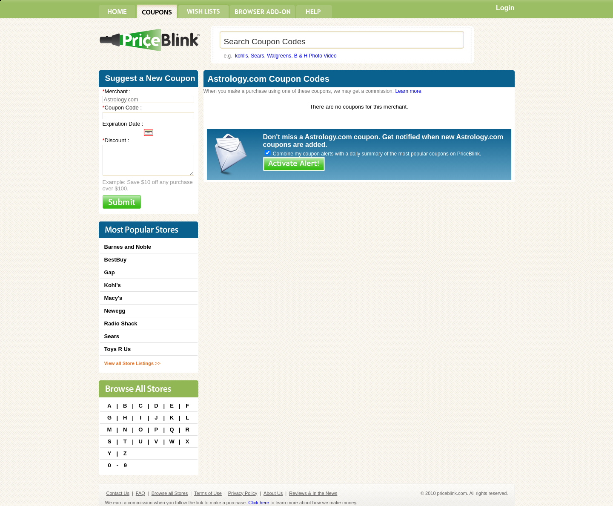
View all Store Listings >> (132, 363)
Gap (109, 272)
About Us (273, 493)
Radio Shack (120, 323)
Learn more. (409, 91)
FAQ (140, 493)
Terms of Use (208, 493)
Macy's (113, 298)
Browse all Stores (170, 493)
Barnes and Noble (128, 247)
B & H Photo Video (315, 56)
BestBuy (115, 259)
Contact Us (117, 493)
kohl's (241, 56)
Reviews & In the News (313, 493)
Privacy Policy (242, 493)
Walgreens (279, 56)
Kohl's (112, 285)
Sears (257, 56)
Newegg (115, 311)
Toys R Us (117, 349)
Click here (258, 502)
